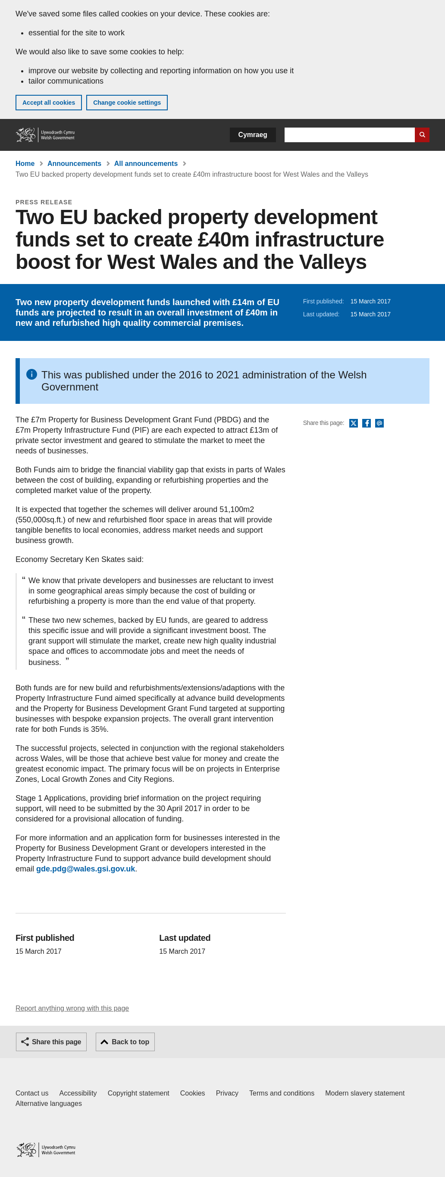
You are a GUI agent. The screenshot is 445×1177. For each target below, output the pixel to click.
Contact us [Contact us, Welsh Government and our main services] (32, 1093)
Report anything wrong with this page (72, 1008)
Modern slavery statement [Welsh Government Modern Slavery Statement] (364, 1093)
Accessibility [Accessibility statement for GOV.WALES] (78, 1093)
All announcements (146, 163)
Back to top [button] (130, 1042)
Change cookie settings (127, 102)
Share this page (56, 1042)
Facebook (366, 423)
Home (25, 163)
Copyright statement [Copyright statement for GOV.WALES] (138, 1093)
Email (379, 423)
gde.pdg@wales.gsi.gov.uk (85, 869)
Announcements (74, 163)
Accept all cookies (48, 102)
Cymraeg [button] (252, 134)
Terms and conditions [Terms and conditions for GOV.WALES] (281, 1093)
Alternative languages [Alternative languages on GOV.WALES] (49, 1103)
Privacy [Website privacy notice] (227, 1093)
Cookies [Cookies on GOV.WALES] (192, 1093)
